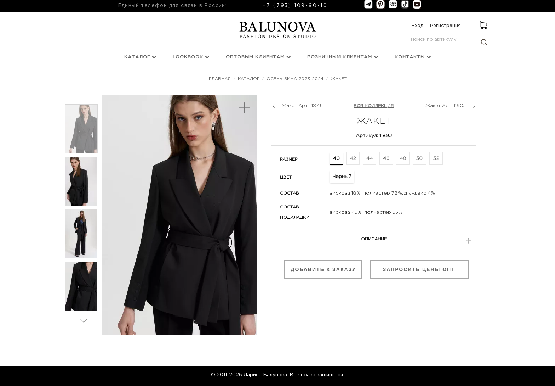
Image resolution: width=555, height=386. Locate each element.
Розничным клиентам (342, 57)
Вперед (83, 320)
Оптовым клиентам (258, 57)
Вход (417, 26)
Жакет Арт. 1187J (301, 106)
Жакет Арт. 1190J (445, 106)
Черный (341, 176)
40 (336, 158)
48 (403, 158)
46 (386, 158)
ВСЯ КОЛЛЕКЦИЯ (374, 106)
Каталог (140, 57)
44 (369, 158)
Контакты (413, 57)
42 (353, 158)
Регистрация (445, 26)
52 (436, 158)
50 (419, 158)
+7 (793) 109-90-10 (295, 6)
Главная (220, 79)
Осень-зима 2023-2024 (295, 79)
